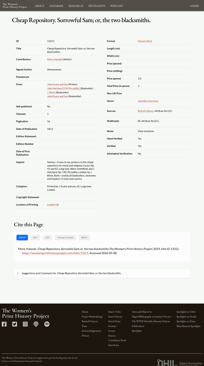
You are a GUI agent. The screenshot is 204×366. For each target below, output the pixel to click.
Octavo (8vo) (145, 41)
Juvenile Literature (148, 100)
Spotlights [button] (97, 5)
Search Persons (115, 316)
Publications (138, 326)
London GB (53, 204)
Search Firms (114, 321)
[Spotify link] (47, 325)
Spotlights (137, 330)
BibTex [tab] (84, 237)
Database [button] (56, 5)
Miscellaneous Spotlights (189, 326)
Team (84, 326)
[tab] (65, 237)
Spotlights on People (186, 316)
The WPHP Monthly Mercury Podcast (151, 321)
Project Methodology (92, 316)
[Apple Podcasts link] (36, 325)
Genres (111, 330)
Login (194, 5)
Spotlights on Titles (186, 311)
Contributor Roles (117, 340)
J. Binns (51, 92)
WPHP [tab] (22, 237)
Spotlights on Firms (186, 321)
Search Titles (114, 311)
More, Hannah (54, 59)
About (85, 311)
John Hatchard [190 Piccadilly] (63, 88)
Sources (112, 335)
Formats (112, 326)
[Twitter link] (14, 325)
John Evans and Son (57, 84)
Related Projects (90, 321)
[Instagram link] (25, 325)
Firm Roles (113, 345)
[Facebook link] (4, 325)
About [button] (39, 5)
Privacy (85, 335)
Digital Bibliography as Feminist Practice (151, 316)
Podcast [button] (116, 5)
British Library (145, 110)
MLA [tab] (35, 237)
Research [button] (76, 5)
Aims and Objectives (142, 311)
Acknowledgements (91, 330)
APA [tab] (47, 237)
